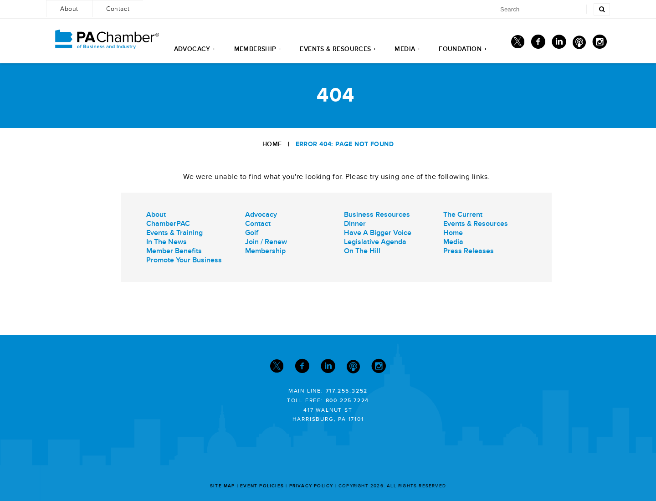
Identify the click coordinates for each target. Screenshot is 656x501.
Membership (265, 251)
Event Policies (262, 486)
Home (272, 144)
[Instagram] (599, 44)
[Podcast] (579, 44)
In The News (166, 241)
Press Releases (468, 251)
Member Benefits (174, 251)
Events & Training (174, 232)
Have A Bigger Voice (377, 232)
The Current (462, 214)
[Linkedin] (558, 44)
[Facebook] (538, 44)
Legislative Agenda (375, 241)
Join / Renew (266, 241)
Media (453, 241)
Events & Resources (475, 223)
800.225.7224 (347, 400)
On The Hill (362, 251)
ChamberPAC (168, 223)
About (156, 214)
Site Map (222, 486)
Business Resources (377, 214)
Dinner (355, 223)
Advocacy (261, 214)
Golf (251, 232)
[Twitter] (518, 44)
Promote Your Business (184, 260)
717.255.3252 (347, 391)
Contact (258, 223)
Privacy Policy (311, 486)
